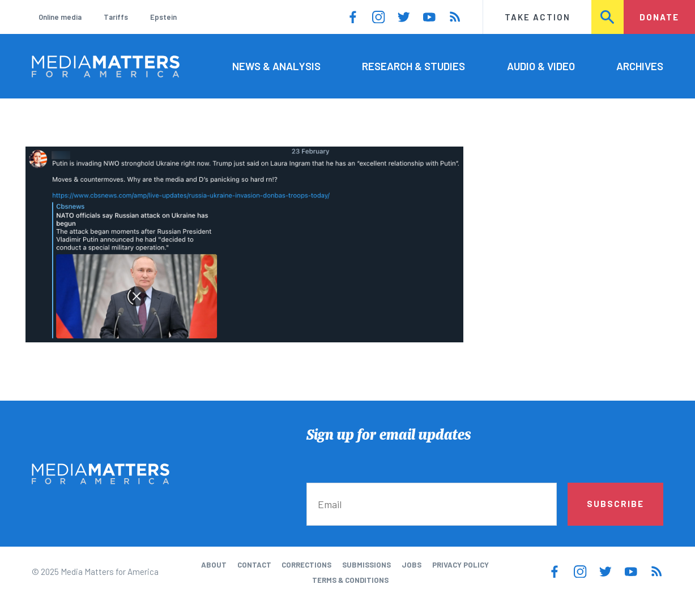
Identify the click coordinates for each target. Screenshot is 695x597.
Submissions (366, 564)
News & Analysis (276, 65)
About (214, 564)
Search (607, 17)
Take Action (537, 17)
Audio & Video (541, 65)
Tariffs (116, 17)
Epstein (163, 17)
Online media (60, 17)
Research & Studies (413, 65)
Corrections (306, 564)
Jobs (411, 564)
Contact (254, 564)
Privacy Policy (460, 564)
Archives (639, 65)
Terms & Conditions (350, 580)
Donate (659, 17)
